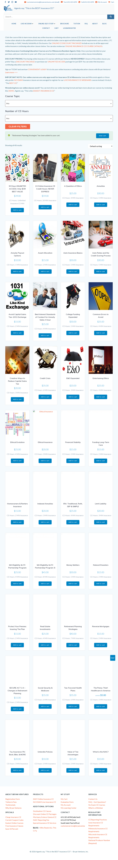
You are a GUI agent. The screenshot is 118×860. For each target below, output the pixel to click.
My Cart (64, 799)
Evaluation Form (67, 802)
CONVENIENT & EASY (37, 69)
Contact (46, 28)
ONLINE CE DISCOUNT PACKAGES (67, 43)
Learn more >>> (11, 72)
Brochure (64, 23)
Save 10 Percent (11, 829)
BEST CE (12, 83)
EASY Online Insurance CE (43, 799)
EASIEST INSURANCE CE (43, 90)
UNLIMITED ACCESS (56, 61)
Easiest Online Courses (14, 823)
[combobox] (59, 103)
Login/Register (69, 28)
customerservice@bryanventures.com (76, 826)
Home (14, 23)
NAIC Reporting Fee (41, 820)
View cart (102, 135)
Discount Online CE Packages (44, 814)
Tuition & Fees (11, 802)
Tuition (76, 23)
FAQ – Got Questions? (97, 802)
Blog (104, 23)
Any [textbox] (7, 103)
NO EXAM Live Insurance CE (44, 802)
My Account (66, 805)
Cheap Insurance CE (13, 817)
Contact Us (92, 799)
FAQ (86, 23)
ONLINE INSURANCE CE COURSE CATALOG (83, 46)
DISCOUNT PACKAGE (25, 61)
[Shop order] (100, 146)
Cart (56, 28)
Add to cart (17, 210)
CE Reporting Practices (97, 819)
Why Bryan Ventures (13, 808)
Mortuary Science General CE (44, 817)
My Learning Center (68, 808)
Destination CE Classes (42, 811)
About (95, 23)
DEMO (11, 90)
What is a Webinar (95, 808)
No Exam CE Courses (96, 805)
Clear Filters (18, 126)
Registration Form (12, 799)
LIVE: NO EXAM (27, 23)
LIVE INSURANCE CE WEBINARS (77, 80)
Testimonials (10, 805)
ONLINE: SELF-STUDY (47, 23)
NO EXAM (18, 80)
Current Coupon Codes (14, 820)
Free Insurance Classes (14, 826)
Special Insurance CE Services (44, 823)
